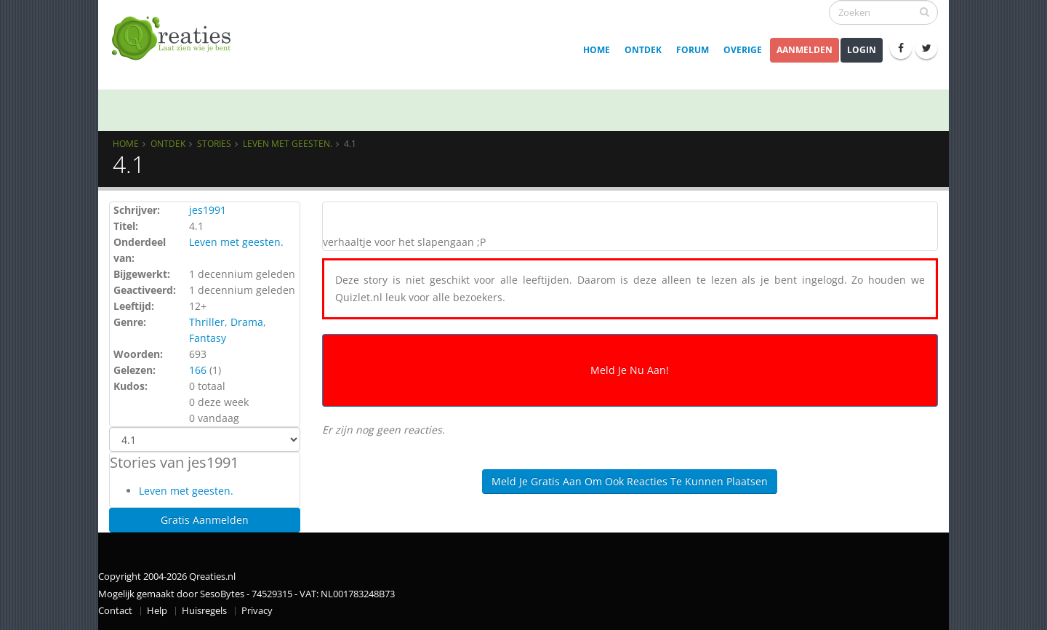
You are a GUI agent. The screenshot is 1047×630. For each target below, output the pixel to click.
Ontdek (643, 50)
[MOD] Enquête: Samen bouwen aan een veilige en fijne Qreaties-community (554, 108)
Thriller (207, 322)
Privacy (257, 611)
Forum (692, 50)
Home (596, 50)
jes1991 (207, 210)
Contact (115, 611)
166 (197, 370)
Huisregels (204, 611)
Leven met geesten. (287, 143)
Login (861, 50)
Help (157, 611)
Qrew (150, 108)
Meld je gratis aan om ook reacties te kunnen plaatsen (630, 481)
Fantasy (207, 338)
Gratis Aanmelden (205, 520)
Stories (214, 143)
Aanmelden (805, 50)
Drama (246, 322)
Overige (742, 50)
